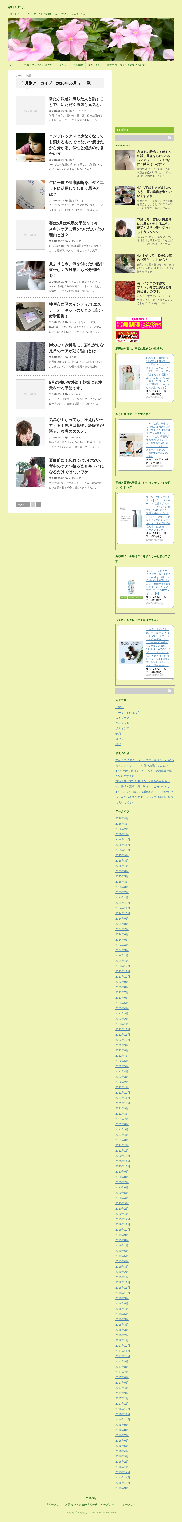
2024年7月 (122, 929)
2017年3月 (122, 1393)
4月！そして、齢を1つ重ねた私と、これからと (144, 791)
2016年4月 (122, 1451)
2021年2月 (122, 1145)
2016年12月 (122, 1408)
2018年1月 (122, 1340)
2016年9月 (122, 1424)
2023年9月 (122, 981)
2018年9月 (122, 1298)
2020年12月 (122, 1155)
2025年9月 (122, 855)
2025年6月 (122, 871)
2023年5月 (122, 1003)
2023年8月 (122, 987)
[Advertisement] (148, 97)
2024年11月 (122, 908)
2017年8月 (122, 1366)
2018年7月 (122, 1308)
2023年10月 (122, 976)
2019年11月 (122, 1224)
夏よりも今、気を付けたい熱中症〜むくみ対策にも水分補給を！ (76, 270)
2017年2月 (122, 1398)
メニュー (64, 65)
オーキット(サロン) (79, 322)
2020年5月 (122, 1192)
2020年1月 (122, 1213)
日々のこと (80, 111)
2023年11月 (122, 971)
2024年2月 (122, 955)
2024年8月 (122, 923)
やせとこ (17, 7)
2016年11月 (122, 1414)
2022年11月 (122, 1034)
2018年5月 (122, 1319)
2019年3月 (122, 1266)
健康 (118, 733)
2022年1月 (122, 1087)
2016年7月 (122, 1435)
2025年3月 (122, 887)
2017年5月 (122, 1382)
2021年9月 (122, 1108)
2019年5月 (122, 1256)
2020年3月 (122, 1203)
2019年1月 (122, 1277)
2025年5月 (122, 876)
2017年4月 (122, 1387)
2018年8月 (122, 1303)
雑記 (71, 111)
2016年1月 (122, 1466)
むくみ (98, 281)
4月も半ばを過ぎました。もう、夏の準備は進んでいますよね (155, 192)
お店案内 (78, 65)
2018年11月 (122, 1287)
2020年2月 (122, 1208)
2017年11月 (122, 1350)
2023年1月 (122, 1024)
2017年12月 (122, 1345)
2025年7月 (122, 865)
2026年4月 (122, 818)
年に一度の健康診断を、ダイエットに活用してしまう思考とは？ (76, 188)
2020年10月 (122, 1166)
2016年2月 (122, 1461)
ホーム (14, 65)
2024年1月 (122, 960)
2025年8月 (122, 860)
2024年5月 (122, 939)
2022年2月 (122, 1082)
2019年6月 (122, 1250)
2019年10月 (122, 1229)
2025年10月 (122, 850)
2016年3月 (122, 1456)
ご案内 (119, 707)
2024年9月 (122, 918)
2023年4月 (122, 1008)
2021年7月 (122, 1119)
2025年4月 (122, 881)
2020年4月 (122, 1198)
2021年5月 (122, 1129)
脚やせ (72, 357)
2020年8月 (122, 1177)
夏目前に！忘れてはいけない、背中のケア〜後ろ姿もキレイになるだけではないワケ (76, 466)
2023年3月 (122, 1013)
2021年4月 (122, 1134)
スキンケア (122, 717)
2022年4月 (122, 1071)
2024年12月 (122, 902)
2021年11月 (122, 1097)
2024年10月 (122, 913)
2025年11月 (122, 844)
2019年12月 (122, 1219)
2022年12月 (122, 1029)
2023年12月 (122, 966)
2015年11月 (122, 1477)
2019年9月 (122, 1235)
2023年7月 (122, 992)
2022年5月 (122, 1066)
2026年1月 (122, 834)
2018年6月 (122, 1314)
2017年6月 (122, 1377)
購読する (124, 129)
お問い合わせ (95, 65)
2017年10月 (122, 1356)
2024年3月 (122, 950)
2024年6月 (122, 934)
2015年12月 (122, 1472)
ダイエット (80, 200)
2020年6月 (122, 1187)
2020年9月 (122, 1171)
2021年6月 (122, 1124)
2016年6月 (122, 1440)
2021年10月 (122, 1103)
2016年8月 (122, 1430)
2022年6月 (122, 1061)
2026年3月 (122, 823)
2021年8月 (122, 1113)
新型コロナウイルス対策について (126, 65)
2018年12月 (122, 1282)
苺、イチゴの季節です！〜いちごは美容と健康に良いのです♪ (154, 287)
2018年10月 (122, 1293)
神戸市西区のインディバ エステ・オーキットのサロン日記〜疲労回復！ (76, 310)
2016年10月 (122, 1419)
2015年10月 (122, 1482)
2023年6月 (122, 997)
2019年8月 (122, 1240)
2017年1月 (122, 1403)
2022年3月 (122, 1076)
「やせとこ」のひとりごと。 (38, 65)
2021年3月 (122, 1140)
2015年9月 (122, 1488)
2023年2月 (122, 1018)
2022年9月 (122, 1045)
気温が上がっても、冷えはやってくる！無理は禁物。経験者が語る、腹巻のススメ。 (76, 426)
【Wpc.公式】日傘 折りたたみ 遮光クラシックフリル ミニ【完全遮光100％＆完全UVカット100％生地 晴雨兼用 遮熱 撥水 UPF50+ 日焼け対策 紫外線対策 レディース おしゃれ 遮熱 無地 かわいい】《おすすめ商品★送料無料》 (158, 440)
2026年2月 (122, 829)
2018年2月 (122, 1335)
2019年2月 (122, 1271)
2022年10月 (122, 1039)
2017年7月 (122, 1372)
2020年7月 (122, 1182)
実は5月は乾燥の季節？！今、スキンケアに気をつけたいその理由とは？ (76, 229)
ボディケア (75, 241)
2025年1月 (122, 897)
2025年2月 (122, 892)
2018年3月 (122, 1329)
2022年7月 (122, 1055)
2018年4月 (122, 1324)
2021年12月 (122, 1092)
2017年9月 (122, 1361)
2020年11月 (122, 1161)
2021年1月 (122, 1150)
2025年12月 (122, 839)
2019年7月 (122, 1245)
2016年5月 (122, 1445)
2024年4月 (122, 945)
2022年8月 (122, 1050)
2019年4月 (122, 1261)
